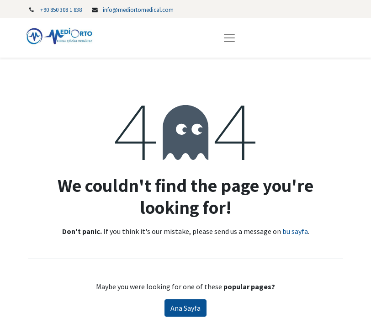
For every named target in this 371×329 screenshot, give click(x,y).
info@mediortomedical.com (138, 9)
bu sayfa (295, 231)
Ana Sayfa (185, 308)
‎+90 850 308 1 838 (61, 9)
